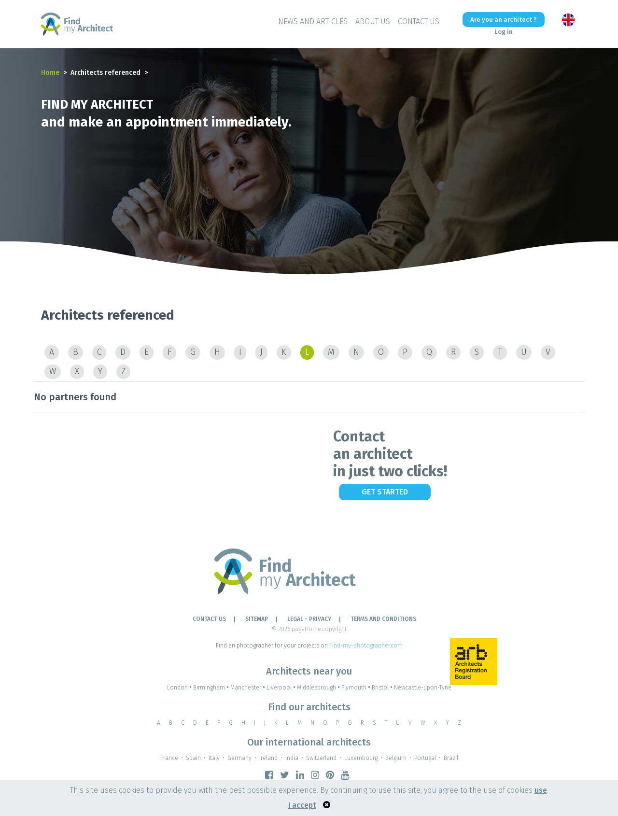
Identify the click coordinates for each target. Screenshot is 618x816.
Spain (193, 758)
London (180, 687)
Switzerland (321, 758)
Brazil (451, 758)
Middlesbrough (319, 687)
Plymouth (356, 687)
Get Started (385, 491)
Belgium (396, 758)
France (169, 758)
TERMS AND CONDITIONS (383, 619)
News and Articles (313, 21)
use (540, 790)
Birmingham (211, 687)
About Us (372, 21)
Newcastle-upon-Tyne (422, 687)
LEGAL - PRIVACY (309, 619)
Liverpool (282, 687)
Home (50, 73)
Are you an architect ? (503, 19)
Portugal (425, 758)
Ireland (268, 758)
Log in (503, 31)
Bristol (383, 687)
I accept (302, 805)
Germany (239, 758)
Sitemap (256, 619)
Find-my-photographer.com (366, 645)
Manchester (248, 687)
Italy (214, 758)
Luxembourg (361, 758)
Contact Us (418, 21)
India (291, 758)
